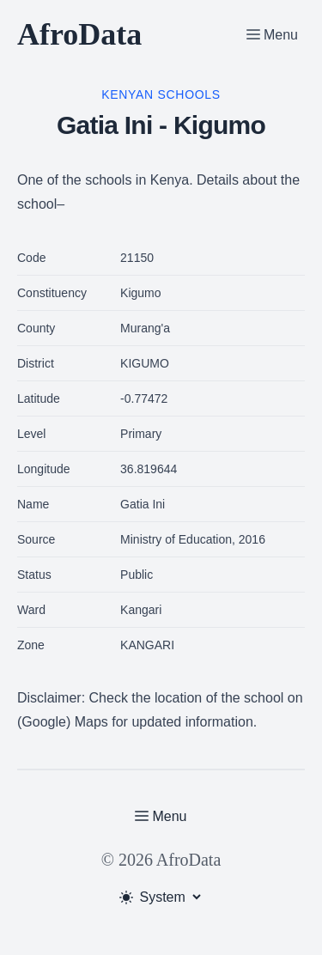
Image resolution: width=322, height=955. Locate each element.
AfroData (79, 34)
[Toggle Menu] (272, 34)
